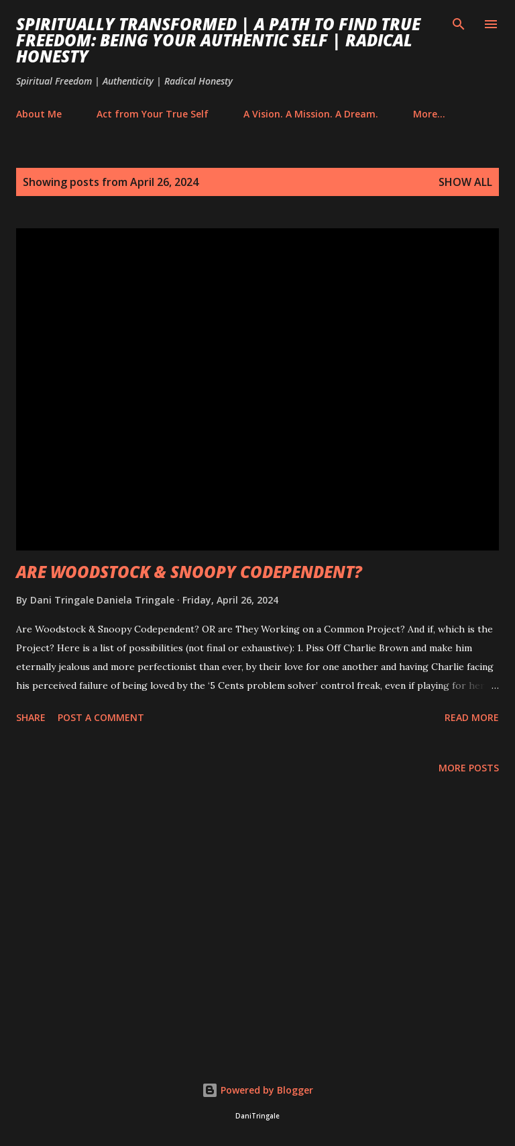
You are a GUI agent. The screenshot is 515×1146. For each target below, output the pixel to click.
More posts (469, 767)
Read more (472, 717)
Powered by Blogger (257, 1090)
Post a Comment (101, 717)
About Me (39, 113)
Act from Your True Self (153, 113)
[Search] (459, 24)
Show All (465, 182)
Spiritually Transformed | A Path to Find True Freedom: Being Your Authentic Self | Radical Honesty (218, 40)
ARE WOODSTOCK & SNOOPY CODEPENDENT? (189, 572)
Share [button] (31, 717)
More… (429, 113)
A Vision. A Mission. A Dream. (310, 113)
